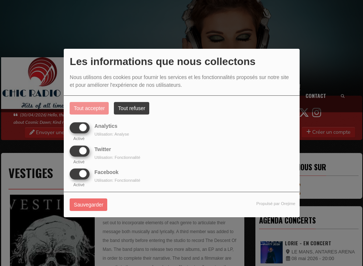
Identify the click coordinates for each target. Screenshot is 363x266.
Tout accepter (89, 108)
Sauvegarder (88, 205)
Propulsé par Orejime (276, 203)
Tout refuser (131, 108)
